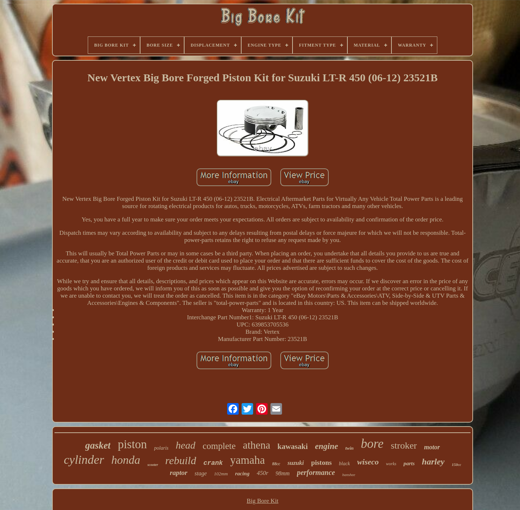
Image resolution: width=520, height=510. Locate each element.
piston (132, 444)
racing (242, 473)
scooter (152, 465)
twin (349, 448)
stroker (404, 445)
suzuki (295, 462)
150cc (456, 464)
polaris (161, 448)
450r (262, 473)
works (391, 463)
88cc (276, 463)
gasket (98, 445)
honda (125, 459)
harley (433, 461)
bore (372, 444)
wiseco (368, 461)
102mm (221, 473)
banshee (348, 474)
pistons (321, 462)
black (344, 463)
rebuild (180, 460)
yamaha (247, 460)
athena (256, 445)
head (185, 445)
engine (326, 446)
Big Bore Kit (262, 500)
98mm (283, 473)
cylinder (84, 459)
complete (219, 446)
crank (213, 463)
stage (201, 473)
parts (409, 463)
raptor (178, 472)
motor (432, 447)
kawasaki (292, 446)
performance (316, 472)
